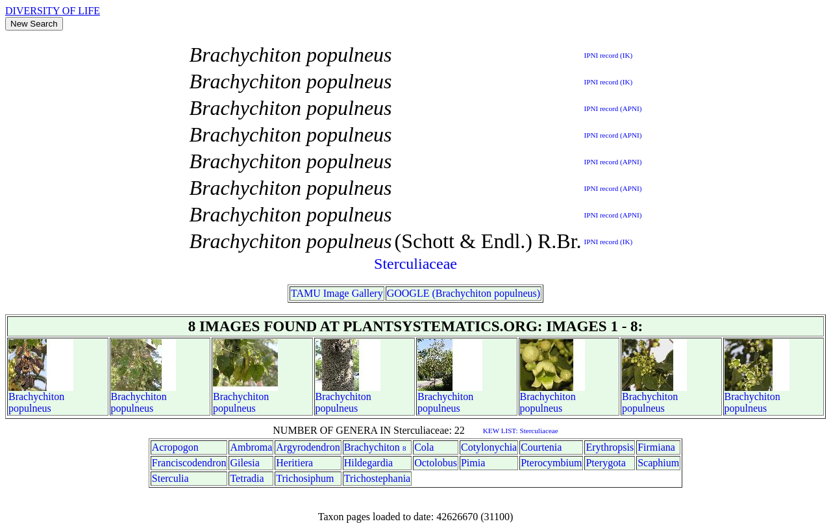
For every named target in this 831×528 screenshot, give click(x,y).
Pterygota (605, 462)
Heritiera (294, 462)
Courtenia (541, 447)
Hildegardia (368, 462)
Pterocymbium (551, 462)
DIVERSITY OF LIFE (52, 10)
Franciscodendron (189, 462)
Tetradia (247, 478)
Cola (424, 447)
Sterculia (170, 478)
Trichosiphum (305, 478)
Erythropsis (610, 447)
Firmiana (656, 447)
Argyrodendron (308, 447)
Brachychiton (36, 396)
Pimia (473, 462)
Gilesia (244, 462)
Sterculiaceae (415, 263)
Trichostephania (377, 478)
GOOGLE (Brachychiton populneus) (463, 293)
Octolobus (435, 462)
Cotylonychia (489, 447)
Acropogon (175, 447)
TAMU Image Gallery (337, 293)
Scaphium (658, 462)
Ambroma (251, 447)
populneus (29, 408)
